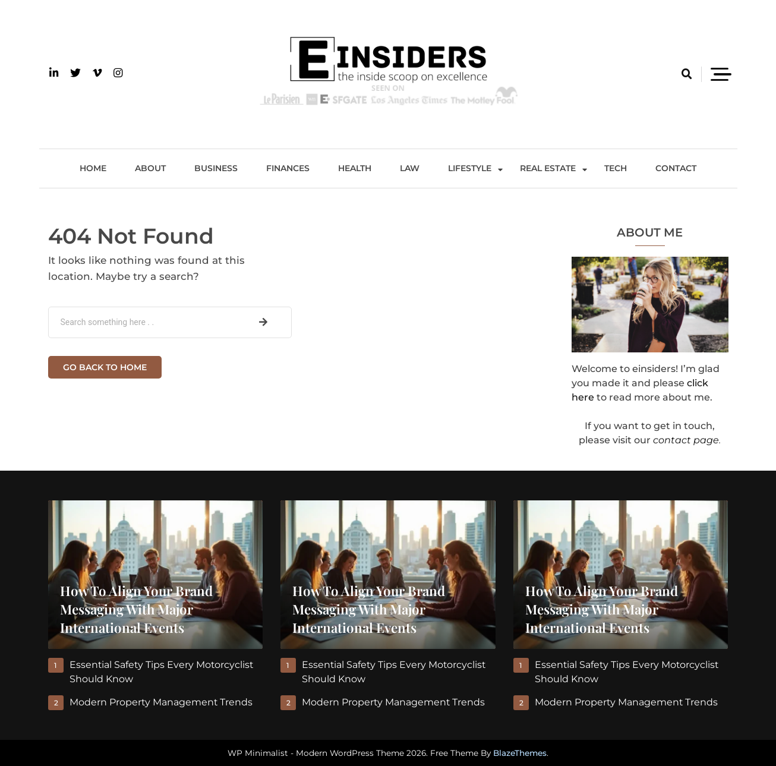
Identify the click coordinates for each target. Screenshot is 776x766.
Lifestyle (469, 168)
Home (93, 168)
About (150, 168)
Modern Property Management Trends (162, 702)
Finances (288, 168)
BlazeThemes (520, 753)
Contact (675, 168)
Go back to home (105, 367)
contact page (686, 440)
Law (409, 168)
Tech (615, 168)
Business (216, 168)
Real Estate (548, 168)
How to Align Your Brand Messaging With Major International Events (136, 609)
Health (354, 168)
